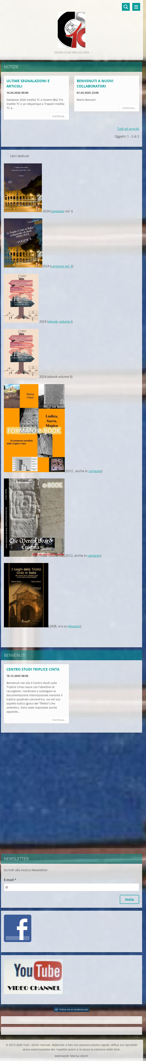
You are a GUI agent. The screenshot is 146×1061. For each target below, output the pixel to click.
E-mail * (10, 880)
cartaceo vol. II (61, 266)
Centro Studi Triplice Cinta (32, 669)
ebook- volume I (60, 321)
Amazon (74, 626)
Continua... (59, 116)
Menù (136, 7)
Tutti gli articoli (128, 129)
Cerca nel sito (126, 7)
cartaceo (57, 211)
